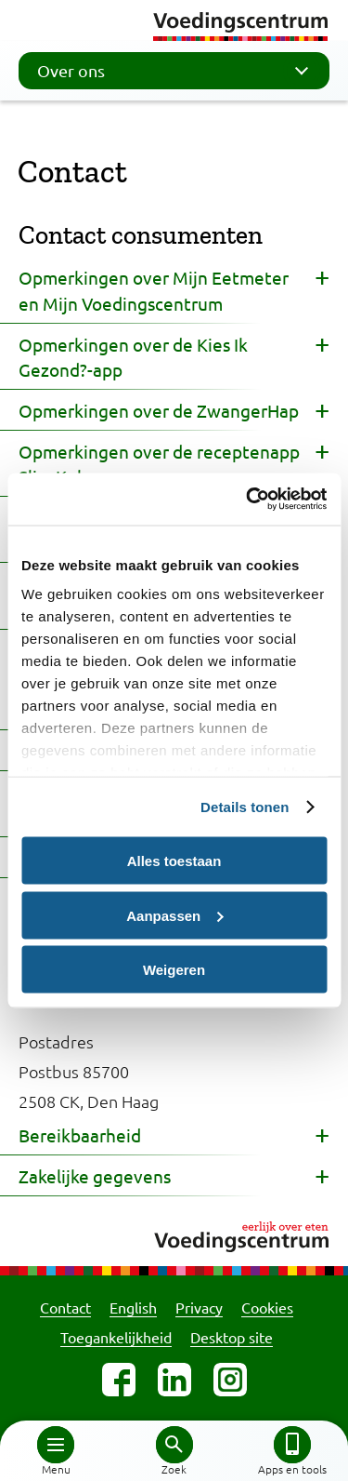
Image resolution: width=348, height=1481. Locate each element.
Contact (65, 1307)
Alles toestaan (174, 861)
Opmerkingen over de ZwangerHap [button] (159, 410)
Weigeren (174, 970)
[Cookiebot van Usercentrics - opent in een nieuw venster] (248, 499)
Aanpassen (174, 915)
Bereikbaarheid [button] (80, 1135)
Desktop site (231, 1337)
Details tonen (244, 807)
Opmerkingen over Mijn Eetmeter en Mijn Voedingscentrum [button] (154, 290)
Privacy (199, 1307)
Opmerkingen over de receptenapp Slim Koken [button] (159, 463)
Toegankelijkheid (116, 1337)
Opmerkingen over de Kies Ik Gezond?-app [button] (133, 356)
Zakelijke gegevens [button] (95, 1176)
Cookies (267, 1307)
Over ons (178, 70)
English (133, 1307)
